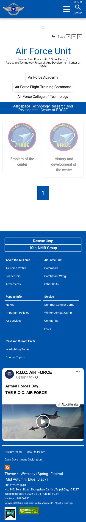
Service (49, 296)
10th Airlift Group (43, 248)
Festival (56, 474)
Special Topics (15, 357)
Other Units (58, 59)
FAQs (47, 328)
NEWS (10, 304)
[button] (66, 9)
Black (41, 479)
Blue (31, 479)
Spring (43, 474)
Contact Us (51, 320)
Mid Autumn (16, 479)
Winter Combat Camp (58, 312)
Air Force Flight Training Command (43, 87)
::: (43, 27)
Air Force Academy (43, 77)
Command (51, 268)
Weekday (28, 474)
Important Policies (17, 312)
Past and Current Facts (20, 341)
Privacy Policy (13, 451)
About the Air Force (18, 260)
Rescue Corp (43, 241)
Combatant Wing (55, 276)
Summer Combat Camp (59, 304)
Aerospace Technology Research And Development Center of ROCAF (43, 108)
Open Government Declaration (23, 459)
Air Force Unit (38, 59)
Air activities (14, 320)
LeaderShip (13, 276)
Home (13, 9)
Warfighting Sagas (18, 349)
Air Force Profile (16, 268)
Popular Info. (14, 296)
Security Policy (36, 451)
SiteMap (78, 1)
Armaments (13, 284)
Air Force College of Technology (43, 96)
